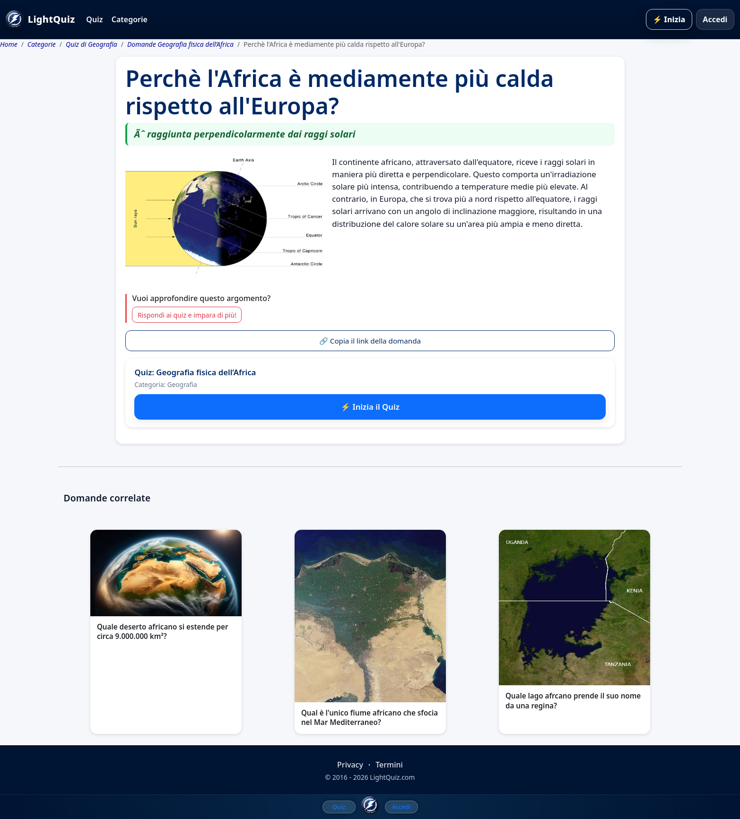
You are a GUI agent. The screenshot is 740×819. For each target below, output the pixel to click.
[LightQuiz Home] (370, 805)
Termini (389, 764)
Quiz (94, 19)
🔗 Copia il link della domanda (370, 340)
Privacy (350, 764)
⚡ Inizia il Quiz (370, 406)
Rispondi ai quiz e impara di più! (187, 314)
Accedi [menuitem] (401, 806)
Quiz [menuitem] (339, 806)
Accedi (715, 19)
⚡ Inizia (669, 19)
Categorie (130, 19)
